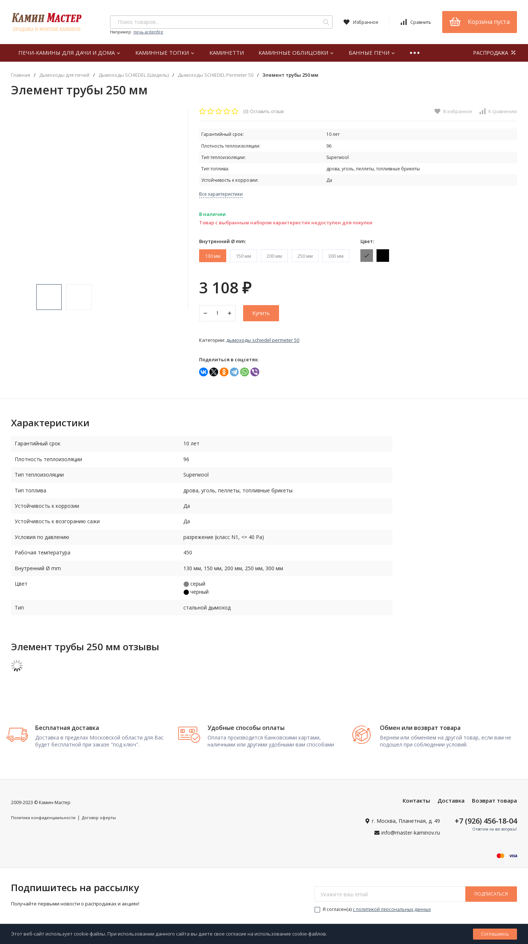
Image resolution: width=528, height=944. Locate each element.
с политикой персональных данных (392, 906)
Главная (20, 75)
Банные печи (372, 52)
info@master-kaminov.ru (410, 828)
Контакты (416, 797)
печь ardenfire (148, 32)
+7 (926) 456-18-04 (486, 817)
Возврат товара (494, 797)
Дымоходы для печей (64, 75)
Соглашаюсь (495, 934)
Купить (261, 313)
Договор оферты (99, 814)
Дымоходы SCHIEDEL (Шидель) (134, 75)
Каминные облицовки (296, 52)
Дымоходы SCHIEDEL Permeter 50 (215, 75)
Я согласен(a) (373, 906)
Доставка (451, 797)
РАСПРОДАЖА (495, 52)
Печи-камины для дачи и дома (69, 52)
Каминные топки (165, 52)
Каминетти (226, 52)
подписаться (491, 890)
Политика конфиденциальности (43, 814)
